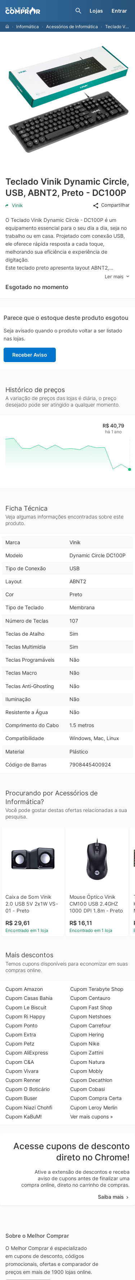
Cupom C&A (19, 1062)
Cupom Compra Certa (96, 1098)
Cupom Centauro (90, 998)
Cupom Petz (20, 1043)
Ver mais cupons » (91, 1116)
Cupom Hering (87, 1034)
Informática (27, 26)
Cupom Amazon (24, 989)
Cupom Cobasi (87, 1089)
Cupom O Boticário (27, 1089)
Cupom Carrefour (90, 1025)
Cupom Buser (21, 1098)
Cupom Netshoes (90, 1016)
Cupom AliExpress (26, 1052)
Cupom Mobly (86, 1071)
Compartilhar (111, 205)
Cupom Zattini (86, 1052)
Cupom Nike (84, 1043)
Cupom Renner (22, 1080)
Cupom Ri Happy (25, 1016)
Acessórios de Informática (72, 26)
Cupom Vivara (22, 1071)
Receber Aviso (29, 355)
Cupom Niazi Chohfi (28, 1107)
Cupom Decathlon (91, 1080)
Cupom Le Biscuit (25, 1007)
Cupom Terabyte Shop (96, 989)
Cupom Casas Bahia (29, 998)
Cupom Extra (20, 1034)
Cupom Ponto (21, 1025)
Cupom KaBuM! (23, 1116)
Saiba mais (114, 1197)
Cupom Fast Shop (91, 1007)
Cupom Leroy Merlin (93, 1107)
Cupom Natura (87, 1062)
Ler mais (117, 277)
